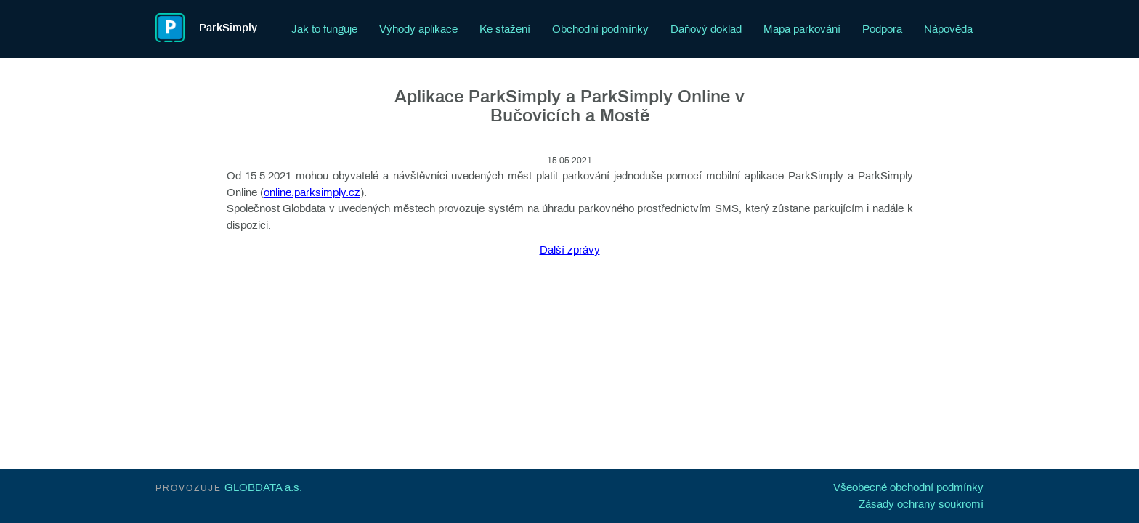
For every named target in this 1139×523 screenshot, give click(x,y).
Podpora (882, 29)
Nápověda (948, 29)
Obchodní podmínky (600, 29)
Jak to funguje (324, 29)
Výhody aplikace (418, 29)
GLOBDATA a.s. (263, 487)
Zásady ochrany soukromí (921, 504)
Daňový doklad (706, 29)
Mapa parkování (801, 29)
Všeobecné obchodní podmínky (908, 487)
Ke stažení (504, 29)
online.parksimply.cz (312, 192)
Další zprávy (570, 250)
